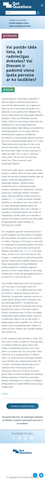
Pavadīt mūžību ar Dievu (19, 23)
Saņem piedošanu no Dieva (20, 26)
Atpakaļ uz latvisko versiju (22, 406)
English (5, 393)
